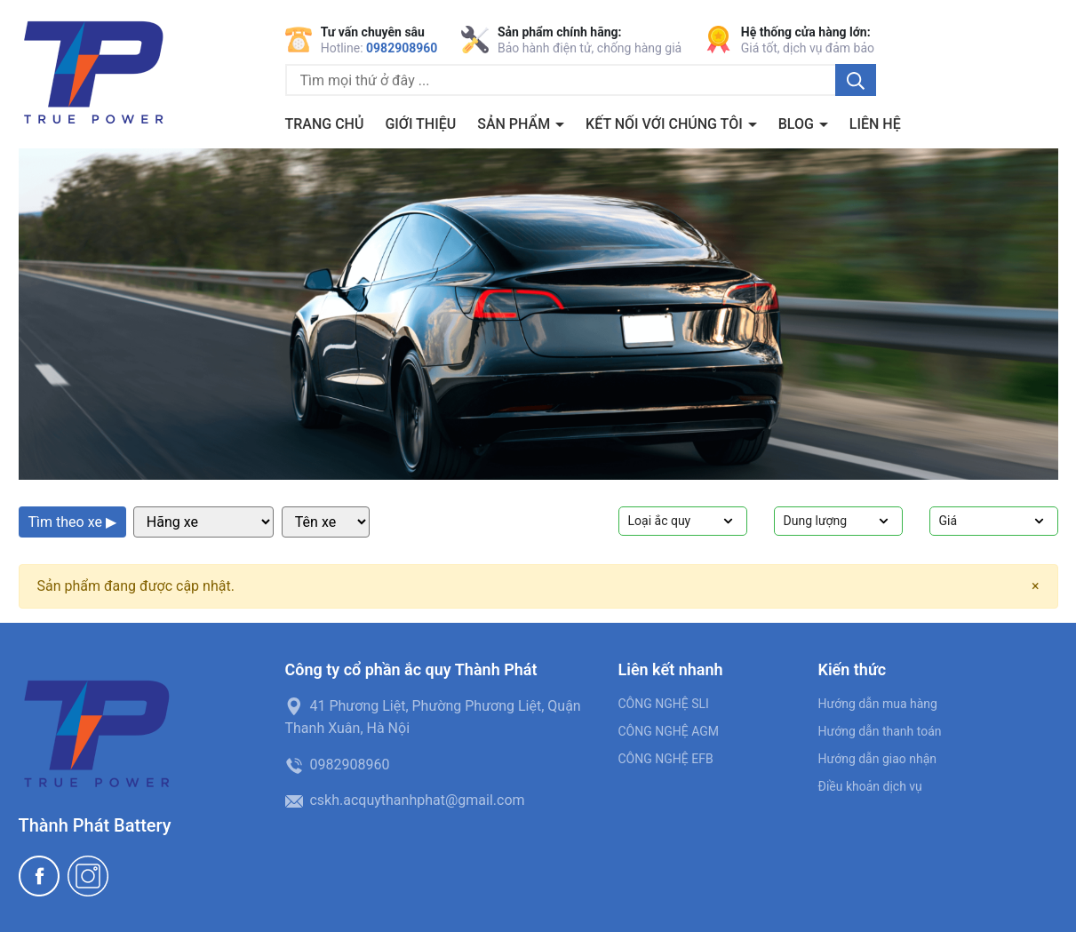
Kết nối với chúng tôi (666, 124)
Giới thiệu (420, 124)
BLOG (797, 124)
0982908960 (401, 48)
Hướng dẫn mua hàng (877, 704)
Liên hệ (875, 124)
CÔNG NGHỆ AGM (669, 731)
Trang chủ (324, 124)
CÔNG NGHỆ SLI (663, 704)
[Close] (1035, 586)
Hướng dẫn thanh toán (880, 731)
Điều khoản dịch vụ (870, 786)
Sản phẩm (515, 124)
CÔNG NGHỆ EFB (665, 759)
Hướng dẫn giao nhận (877, 759)
